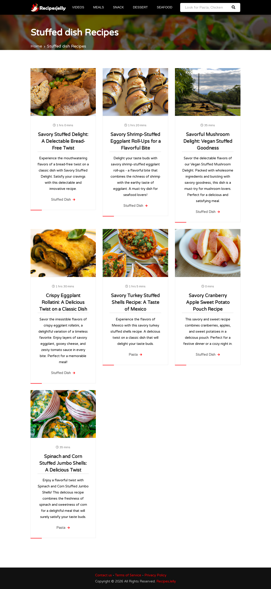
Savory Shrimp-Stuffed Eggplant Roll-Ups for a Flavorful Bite (135, 141)
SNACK (118, 7)
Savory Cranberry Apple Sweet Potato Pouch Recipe (208, 302)
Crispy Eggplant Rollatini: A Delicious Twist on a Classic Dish (63, 302)
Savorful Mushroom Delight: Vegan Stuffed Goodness (207, 141)
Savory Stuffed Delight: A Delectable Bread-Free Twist (63, 141)
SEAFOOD (164, 7)
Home (36, 46)
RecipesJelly (166, 581)
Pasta (135, 355)
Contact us (103, 575)
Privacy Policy (155, 575)
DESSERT (140, 7)
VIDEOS (79, 7)
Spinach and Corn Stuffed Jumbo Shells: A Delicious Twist (63, 463)
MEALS (98, 7)
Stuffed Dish (63, 200)
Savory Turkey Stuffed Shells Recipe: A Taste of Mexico (135, 302)
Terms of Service (128, 575)
